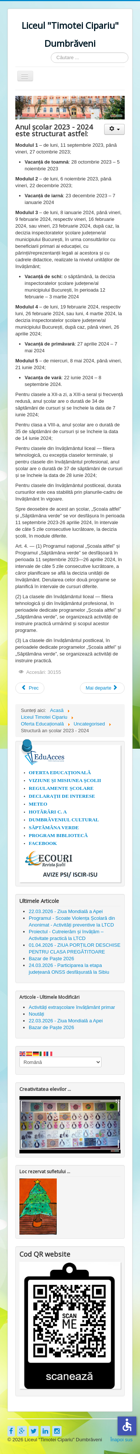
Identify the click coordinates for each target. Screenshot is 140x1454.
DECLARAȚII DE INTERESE (62, 796)
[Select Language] (60, 1062)
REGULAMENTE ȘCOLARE (61, 788)
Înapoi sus (122, 1439)
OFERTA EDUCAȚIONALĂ (60, 772)
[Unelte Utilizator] (114, 129)
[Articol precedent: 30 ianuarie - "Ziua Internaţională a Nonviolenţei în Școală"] (29, 688)
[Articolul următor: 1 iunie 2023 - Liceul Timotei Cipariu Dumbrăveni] (102, 688)
